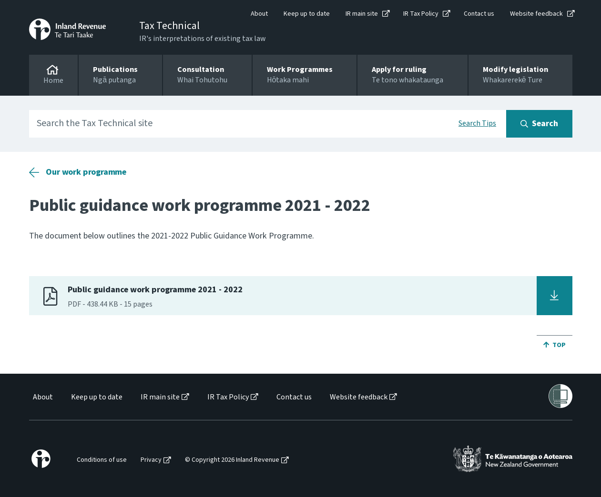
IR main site (362, 14)
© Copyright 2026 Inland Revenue (232, 460)
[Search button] (539, 124)
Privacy (151, 460)
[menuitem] (42, 397)
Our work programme (86, 172)
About (259, 14)
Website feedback (536, 14)
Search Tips (477, 123)
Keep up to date (307, 14)
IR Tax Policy (420, 14)
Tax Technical (169, 25)
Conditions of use (102, 460)
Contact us (479, 14)
